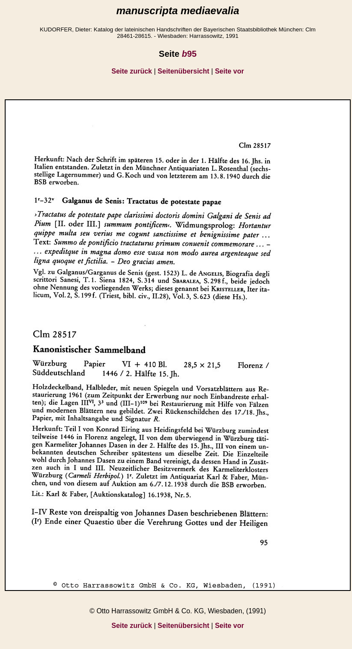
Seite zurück (131, 71)
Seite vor (229, 71)
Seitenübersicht (183, 71)
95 (189, 53)
